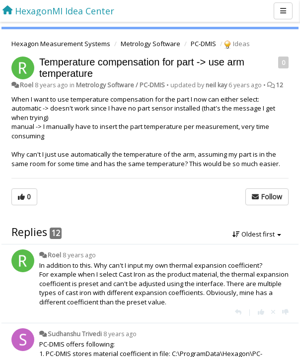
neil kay (216, 85)
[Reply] (238, 311)
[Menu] (283, 10)
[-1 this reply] (285, 311)
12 (279, 85)
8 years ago (79, 255)
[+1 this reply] (261, 311)
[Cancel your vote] (273, 311)
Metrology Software (150, 43)
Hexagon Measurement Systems (60, 43)
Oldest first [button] (256, 234)
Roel (26, 85)
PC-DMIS (203, 43)
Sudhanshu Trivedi (75, 334)
